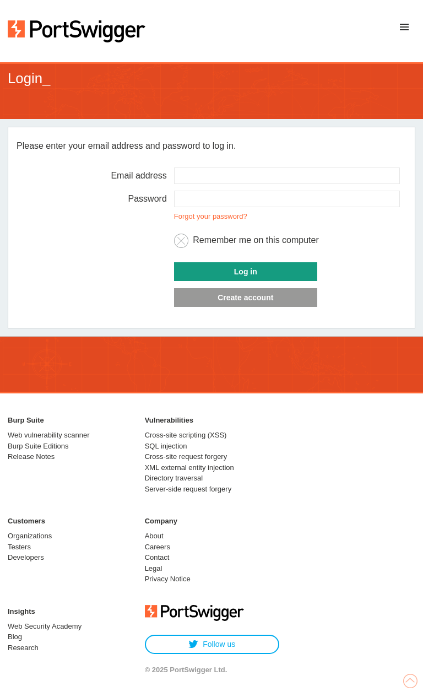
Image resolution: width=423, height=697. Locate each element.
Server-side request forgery (188, 489)
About (154, 536)
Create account (245, 297)
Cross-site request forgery (186, 456)
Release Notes (31, 456)
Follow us (211, 644)
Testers (19, 547)
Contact (157, 557)
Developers (26, 557)
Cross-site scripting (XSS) (186, 435)
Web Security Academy (45, 626)
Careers (157, 547)
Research (23, 648)
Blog (15, 637)
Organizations (30, 536)
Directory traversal (174, 478)
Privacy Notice (168, 579)
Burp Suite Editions (38, 446)
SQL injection (166, 446)
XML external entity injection (189, 467)
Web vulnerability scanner (49, 435)
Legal (153, 568)
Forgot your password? (210, 216)
